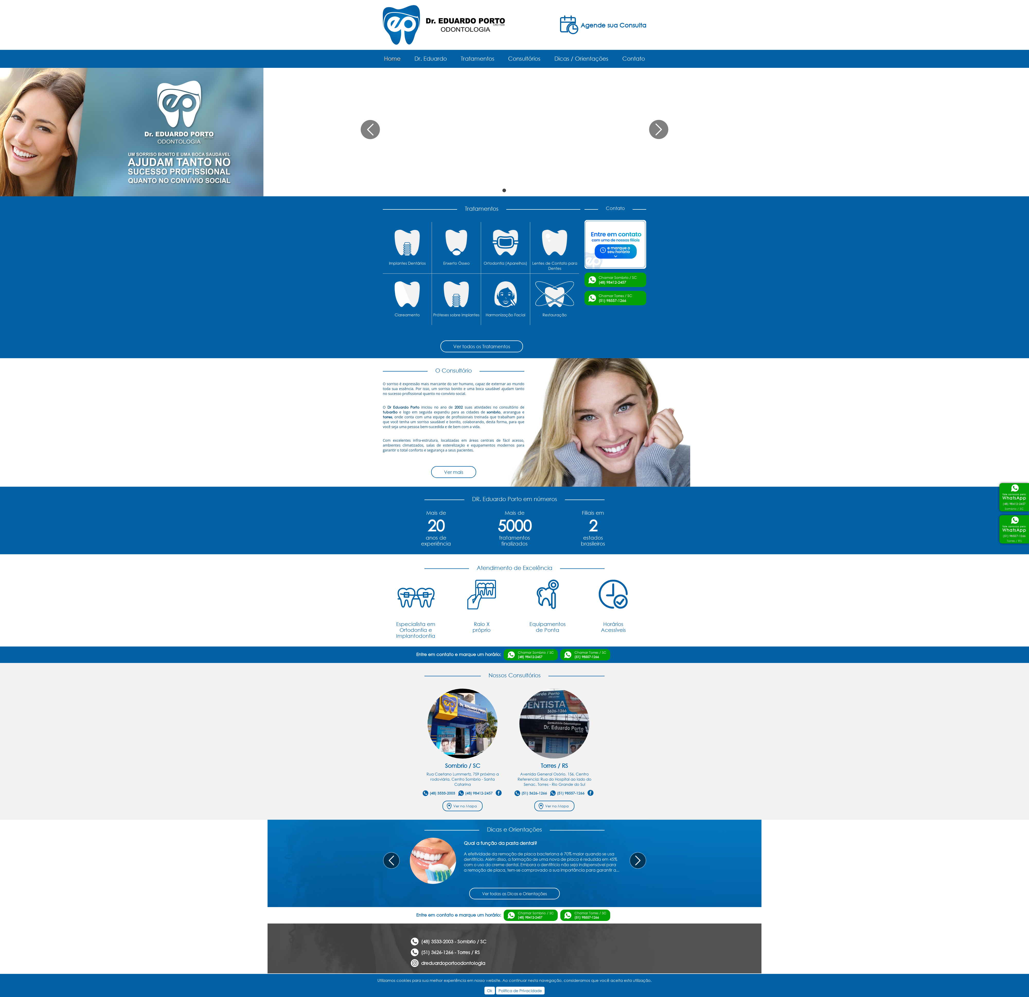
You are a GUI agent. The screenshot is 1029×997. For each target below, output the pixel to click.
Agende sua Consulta (613, 25)
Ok (489, 990)
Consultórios (524, 58)
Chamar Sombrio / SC (618, 280)
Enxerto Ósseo (456, 263)
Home (392, 58)
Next (637, 860)
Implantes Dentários (407, 263)
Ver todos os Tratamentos (481, 346)
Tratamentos (477, 58)
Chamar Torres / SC (615, 298)
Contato (633, 58)
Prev (391, 860)
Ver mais (453, 472)
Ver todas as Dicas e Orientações (514, 893)
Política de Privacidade (520, 990)
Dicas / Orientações (581, 58)
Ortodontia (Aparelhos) (505, 263)
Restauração (555, 314)
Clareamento (407, 314)
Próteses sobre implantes (456, 314)
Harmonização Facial (505, 314)
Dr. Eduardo (430, 58)
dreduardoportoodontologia (453, 963)
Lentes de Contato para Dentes (554, 266)
